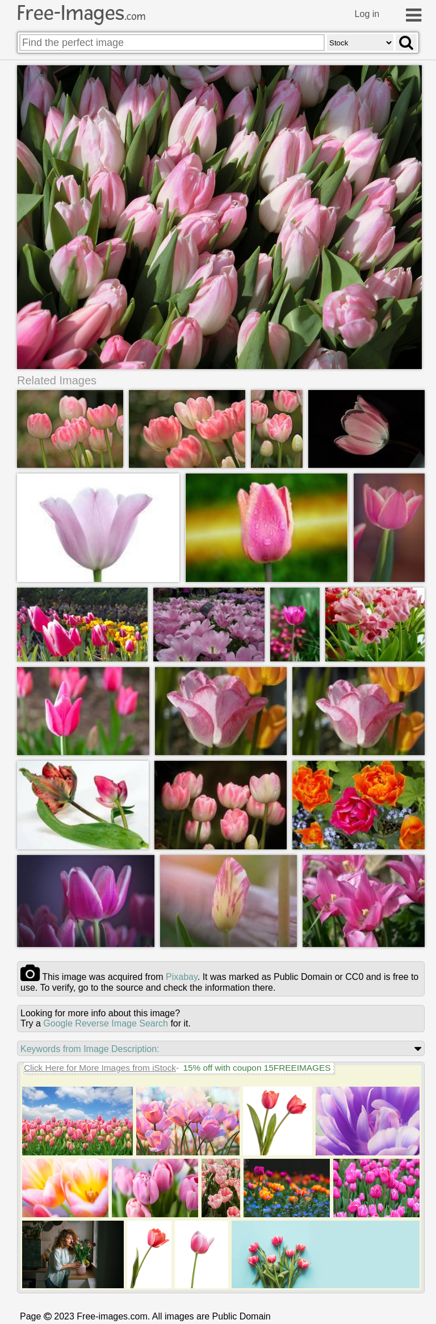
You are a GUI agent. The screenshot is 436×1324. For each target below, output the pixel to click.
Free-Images (81, 13)
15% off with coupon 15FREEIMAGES (256, 1067)
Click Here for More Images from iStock (100, 1067)
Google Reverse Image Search (105, 1023)
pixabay (182, 977)
